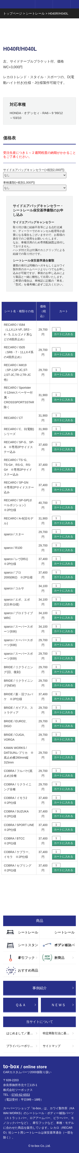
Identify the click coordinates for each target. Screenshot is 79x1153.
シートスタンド (28, 947)
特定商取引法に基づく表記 (59, 1033)
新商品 (59, 957)
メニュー (75, 4)
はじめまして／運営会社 (22, 1033)
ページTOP (71, 1064)
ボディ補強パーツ (64, 947)
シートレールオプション (64, 935)
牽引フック (26, 957)
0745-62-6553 (21, 1094)
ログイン (44, 4)
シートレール (28, 932)
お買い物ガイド (39, 905)
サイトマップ (51, 1046)
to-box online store (16, 5)
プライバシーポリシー (21, 1046)
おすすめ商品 (28, 970)
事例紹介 (39, 988)
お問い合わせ (39, 888)
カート (61, 4)
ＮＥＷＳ (58, 1005)
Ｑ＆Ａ (20, 1005)
